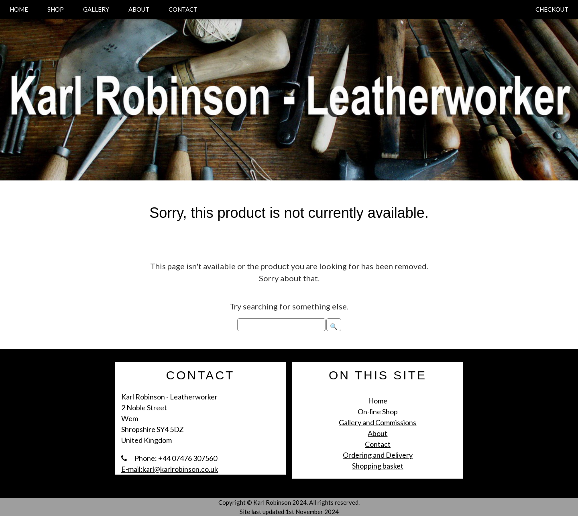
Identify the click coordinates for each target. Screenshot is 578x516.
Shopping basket (377, 465)
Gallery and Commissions (377, 422)
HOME (19, 9)
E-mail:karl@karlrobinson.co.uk (169, 469)
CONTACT (183, 9)
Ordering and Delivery (378, 454)
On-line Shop (378, 411)
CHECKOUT (551, 9)
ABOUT (138, 9)
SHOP (55, 9)
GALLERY (96, 9)
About (377, 433)
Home (377, 400)
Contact (378, 444)
